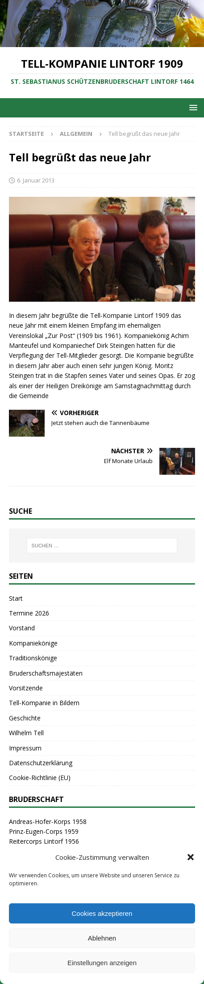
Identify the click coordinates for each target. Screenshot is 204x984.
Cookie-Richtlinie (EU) (40, 777)
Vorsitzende (26, 688)
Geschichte (25, 718)
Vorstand (22, 628)
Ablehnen (102, 938)
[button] (190, 857)
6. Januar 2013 (35, 180)
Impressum (25, 748)
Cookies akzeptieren (102, 913)
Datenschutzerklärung (40, 763)
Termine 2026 (29, 613)
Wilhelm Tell (26, 732)
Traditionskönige (33, 658)
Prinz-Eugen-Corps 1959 (44, 831)
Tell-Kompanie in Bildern (44, 702)
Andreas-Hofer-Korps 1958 (48, 821)
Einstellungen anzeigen (102, 963)
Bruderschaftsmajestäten (46, 673)
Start (16, 598)
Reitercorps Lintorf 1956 (44, 841)
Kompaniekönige (33, 643)
